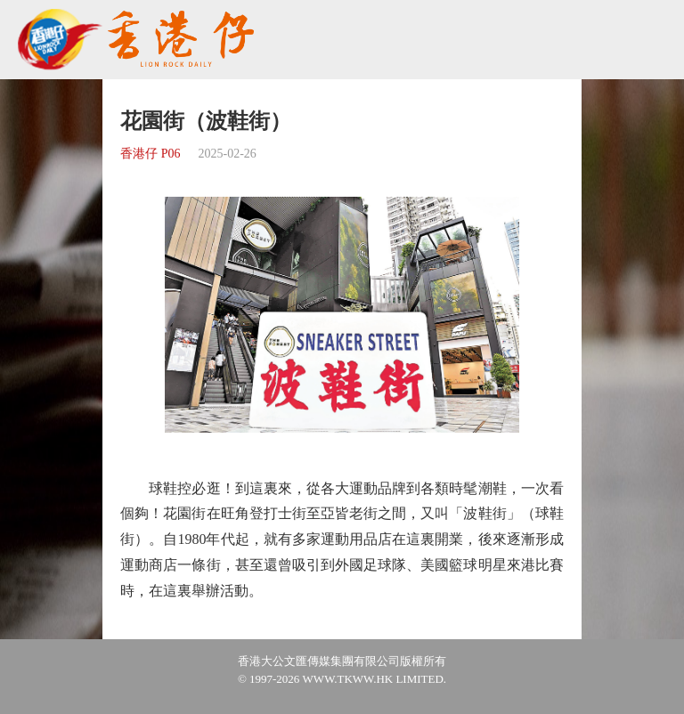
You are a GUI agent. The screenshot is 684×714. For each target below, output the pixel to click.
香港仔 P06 (150, 153)
